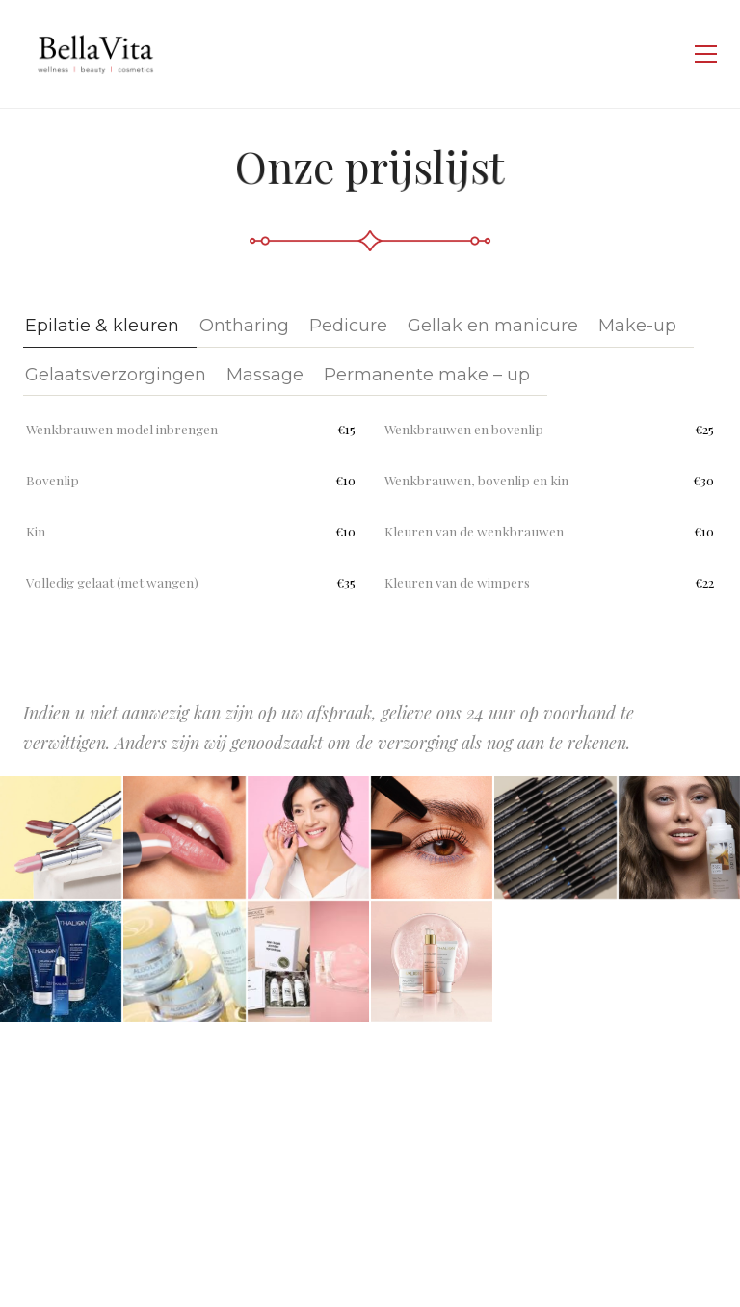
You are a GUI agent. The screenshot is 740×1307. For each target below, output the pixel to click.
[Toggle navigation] (706, 53)
